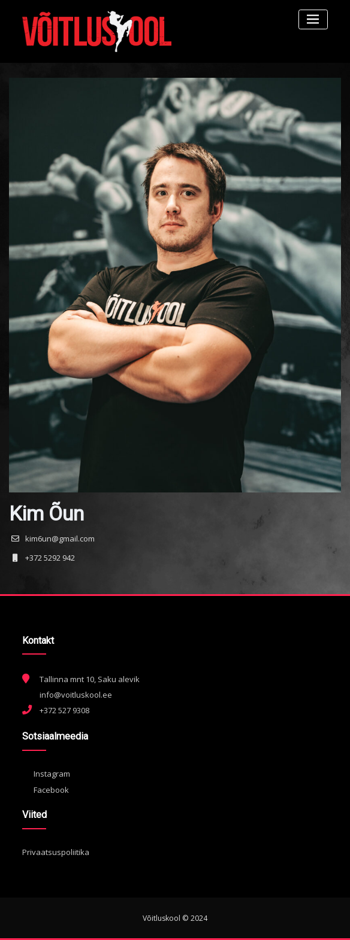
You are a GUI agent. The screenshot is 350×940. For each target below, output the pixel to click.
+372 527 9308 (64, 710)
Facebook (45, 789)
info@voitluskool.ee (76, 694)
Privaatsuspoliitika (55, 852)
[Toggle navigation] (313, 19)
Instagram (46, 773)
